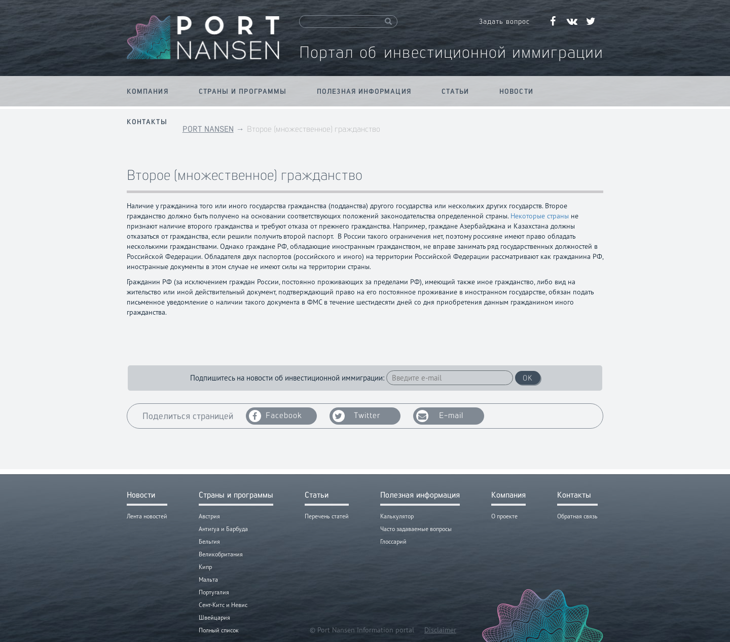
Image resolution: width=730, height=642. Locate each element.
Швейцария (214, 617)
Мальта (208, 579)
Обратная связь (577, 516)
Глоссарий (393, 541)
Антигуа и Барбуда (223, 529)
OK (528, 377)
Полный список (219, 630)
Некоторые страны (539, 215)
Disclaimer (440, 629)
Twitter (357, 416)
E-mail (439, 416)
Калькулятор (397, 516)
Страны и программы (242, 91)
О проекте (504, 516)
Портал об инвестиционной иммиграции (451, 52)
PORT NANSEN (208, 129)
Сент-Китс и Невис (223, 605)
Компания (147, 91)
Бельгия (209, 541)
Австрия (209, 516)
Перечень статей (327, 516)
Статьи (455, 91)
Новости (516, 91)
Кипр (205, 567)
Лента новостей (147, 516)
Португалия (214, 592)
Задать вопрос (504, 21)
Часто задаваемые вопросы (416, 529)
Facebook (275, 416)
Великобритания (221, 554)
